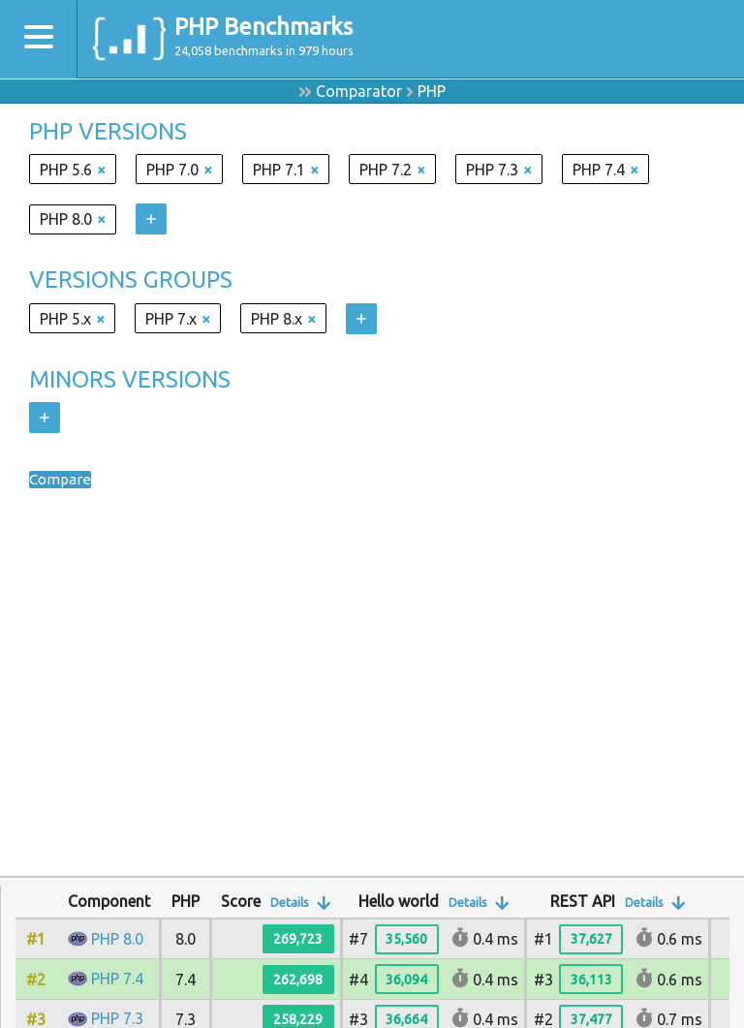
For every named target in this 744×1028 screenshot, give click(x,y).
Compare (61, 479)
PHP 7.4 (117, 978)
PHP (432, 91)
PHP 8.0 (117, 939)
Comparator (359, 91)
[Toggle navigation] (39, 39)
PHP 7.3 (117, 1018)
